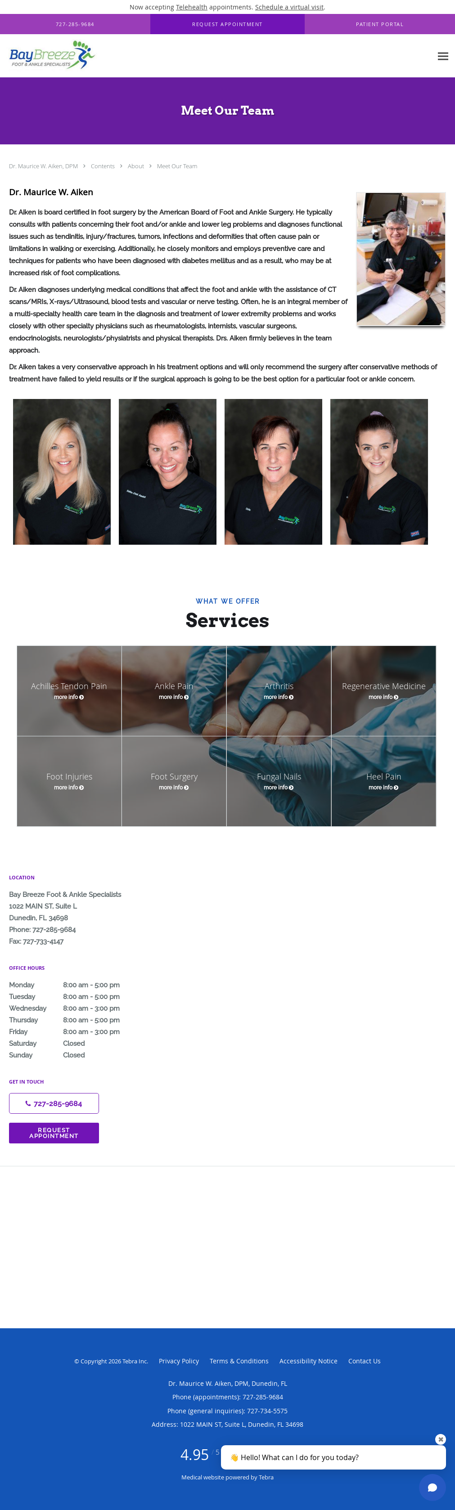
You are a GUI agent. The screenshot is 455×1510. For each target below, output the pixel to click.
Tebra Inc (134, 1361)
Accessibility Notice (308, 1361)
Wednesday (74, 1008)
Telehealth (191, 7)
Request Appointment (54, 1133)
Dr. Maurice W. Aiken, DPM (44, 166)
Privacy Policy (179, 1361)
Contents (103, 166)
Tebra (266, 1477)
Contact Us (364, 1361)
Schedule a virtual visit (289, 7)
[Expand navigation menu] (443, 56)
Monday (74, 985)
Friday (74, 1032)
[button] (227, 24)
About (136, 166)
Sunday (74, 1055)
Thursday (74, 1020)
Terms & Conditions (239, 1361)
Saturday (74, 1043)
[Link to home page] (51, 56)
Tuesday (74, 997)
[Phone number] (54, 1103)
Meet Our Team (177, 166)
